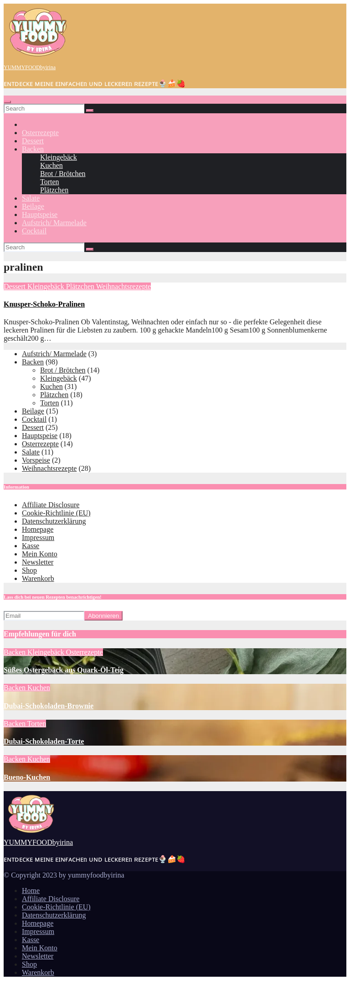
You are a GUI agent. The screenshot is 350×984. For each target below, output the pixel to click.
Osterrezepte (40, 132)
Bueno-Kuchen (27, 777)
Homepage (37, 529)
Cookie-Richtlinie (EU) (56, 513)
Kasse (30, 546)
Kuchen (51, 165)
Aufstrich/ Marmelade (54, 223)
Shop (29, 570)
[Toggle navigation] (7, 102)
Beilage (33, 206)
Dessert (33, 141)
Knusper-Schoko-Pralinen (44, 304)
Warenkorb (38, 578)
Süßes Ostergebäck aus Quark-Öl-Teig (64, 670)
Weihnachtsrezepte (123, 286)
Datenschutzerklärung (54, 521)
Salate (31, 198)
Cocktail (34, 231)
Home (31, 890)
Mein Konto (39, 554)
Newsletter (37, 562)
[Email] (44, 616)
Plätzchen (54, 190)
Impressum (38, 537)
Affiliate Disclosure (50, 505)
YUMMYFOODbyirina (30, 67)
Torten (49, 182)
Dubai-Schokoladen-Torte (44, 741)
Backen (33, 149)
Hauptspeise (39, 214)
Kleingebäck (58, 157)
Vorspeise (36, 460)
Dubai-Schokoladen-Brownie (48, 706)
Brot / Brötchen (63, 173)
